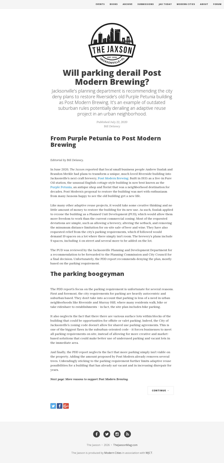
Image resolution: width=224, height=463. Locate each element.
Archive (128, 7)
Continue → (160, 390)
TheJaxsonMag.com (125, 445)
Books (114, 7)
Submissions (145, 7)
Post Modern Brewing (113, 178)
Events (100, 7)
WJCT (149, 453)
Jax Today (165, 7)
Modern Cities (186, 7)
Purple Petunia (61, 187)
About (204, 7)
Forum (217, 7)
